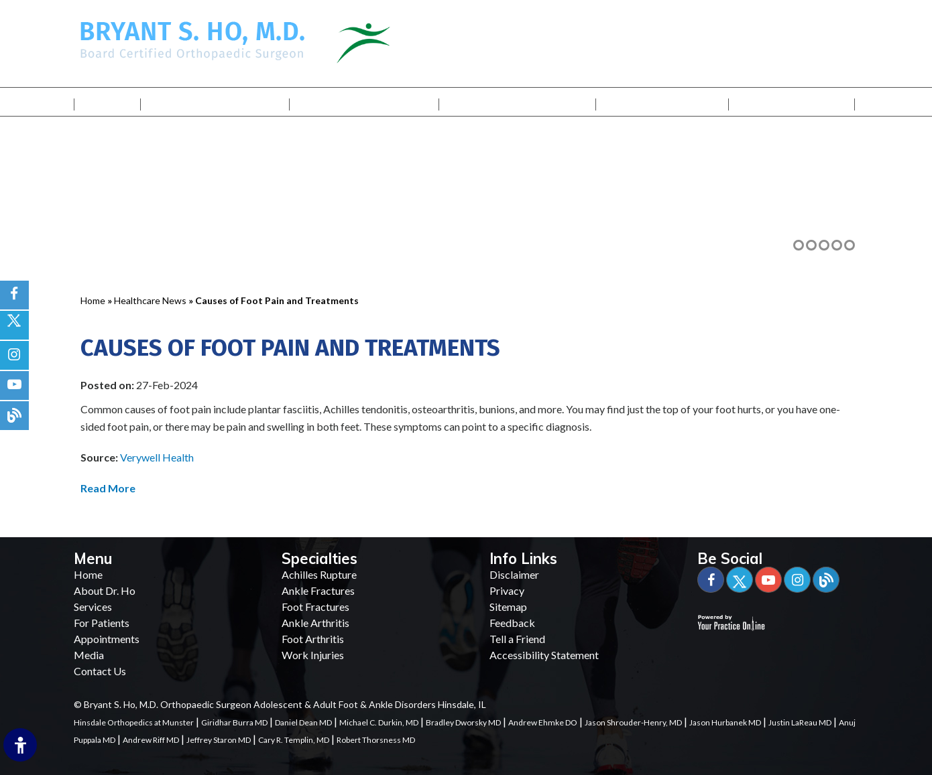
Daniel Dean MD (303, 722)
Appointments (106, 638)
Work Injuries (313, 654)
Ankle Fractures (318, 590)
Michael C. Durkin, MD (378, 722)
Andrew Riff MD (151, 740)
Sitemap (508, 606)
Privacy (506, 590)
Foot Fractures (315, 606)
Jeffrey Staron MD (218, 740)
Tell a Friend (517, 638)
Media (663, 101)
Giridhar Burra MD (234, 722)
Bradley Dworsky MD (463, 722)
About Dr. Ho (104, 590)
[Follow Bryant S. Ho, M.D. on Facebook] (14, 295)
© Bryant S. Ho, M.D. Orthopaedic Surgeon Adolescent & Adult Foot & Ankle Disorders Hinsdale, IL (280, 704)
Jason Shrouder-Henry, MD (633, 722)
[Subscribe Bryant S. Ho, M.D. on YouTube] (14, 385)
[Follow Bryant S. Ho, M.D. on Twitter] (14, 325)
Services (364, 101)
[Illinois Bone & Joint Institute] (398, 41)
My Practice (215, 101)
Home (107, 102)
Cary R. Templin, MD (293, 740)
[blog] (14, 415)
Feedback (512, 622)
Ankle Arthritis (315, 622)
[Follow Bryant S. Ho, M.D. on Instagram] (14, 355)
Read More (107, 488)
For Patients (517, 101)
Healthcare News (150, 300)
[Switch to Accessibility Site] (20, 745)
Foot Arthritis (313, 638)
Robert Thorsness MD (376, 740)
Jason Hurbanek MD (725, 722)
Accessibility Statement (544, 654)
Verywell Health (157, 457)
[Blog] (826, 579)
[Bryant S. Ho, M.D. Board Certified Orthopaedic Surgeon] (192, 39)
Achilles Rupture (319, 574)
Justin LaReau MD (799, 722)
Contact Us (792, 101)
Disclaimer (514, 574)
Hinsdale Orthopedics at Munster (134, 722)
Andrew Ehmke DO (542, 722)
